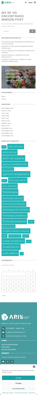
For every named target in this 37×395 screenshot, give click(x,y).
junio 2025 (5, 116)
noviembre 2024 (7, 131)
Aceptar (18, 378)
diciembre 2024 (6, 128)
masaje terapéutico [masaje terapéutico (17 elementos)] (13, 240)
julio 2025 (5, 113)
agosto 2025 (6, 111)
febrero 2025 (6, 123)
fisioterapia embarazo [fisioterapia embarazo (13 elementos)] (13, 204)
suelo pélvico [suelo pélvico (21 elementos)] (10, 253)
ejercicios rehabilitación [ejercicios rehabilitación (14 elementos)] (14, 164)
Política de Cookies (8, 349)
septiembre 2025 (7, 108)
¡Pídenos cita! (10, 84)
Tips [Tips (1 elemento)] (22, 253)
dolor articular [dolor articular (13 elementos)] (15, 146)
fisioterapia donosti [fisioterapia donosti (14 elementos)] (12, 198)
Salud (3, 99)
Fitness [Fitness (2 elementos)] (31, 221)
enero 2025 (5, 126)
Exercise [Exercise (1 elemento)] (4, 180)
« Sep (3, 295)
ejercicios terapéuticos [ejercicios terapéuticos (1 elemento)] (7, 169)
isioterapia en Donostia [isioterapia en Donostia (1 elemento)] (14, 236)
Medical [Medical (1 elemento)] (28, 241)
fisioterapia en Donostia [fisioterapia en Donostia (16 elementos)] (15, 209)
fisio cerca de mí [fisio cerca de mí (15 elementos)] (17, 180)
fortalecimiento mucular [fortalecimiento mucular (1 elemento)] (8, 226)
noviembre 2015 (7, 133)
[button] (34, 367)
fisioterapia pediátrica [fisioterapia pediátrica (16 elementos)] (14, 215)
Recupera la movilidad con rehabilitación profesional (17, 47)
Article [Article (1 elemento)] (4, 147)
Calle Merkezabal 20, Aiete (16, 336)
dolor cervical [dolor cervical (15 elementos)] (9, 152)
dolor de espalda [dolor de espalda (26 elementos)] (13, 158)
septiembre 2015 (7, 136)
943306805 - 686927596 (15, 328)
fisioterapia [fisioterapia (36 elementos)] (9, 192)
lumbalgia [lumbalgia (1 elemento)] (25, 236)
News (3, 96)
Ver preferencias (19, 389)
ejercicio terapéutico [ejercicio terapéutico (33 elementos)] (15, 174)
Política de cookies (8, 392)
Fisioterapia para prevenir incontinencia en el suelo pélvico (17, 43)
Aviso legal (5, 347)
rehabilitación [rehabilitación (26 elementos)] (11, 247)
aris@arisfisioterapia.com (15, 332)
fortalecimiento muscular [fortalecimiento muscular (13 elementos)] (15, 231)
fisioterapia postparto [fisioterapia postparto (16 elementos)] (14, 221)
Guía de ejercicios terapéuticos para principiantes (15, 56)
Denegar (18, 383)
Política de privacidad (21, 392)
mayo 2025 (5, 118)
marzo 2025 (5, 121)
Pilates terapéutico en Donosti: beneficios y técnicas (18, 51)
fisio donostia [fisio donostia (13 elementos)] (9, 186)
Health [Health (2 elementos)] (4, 236)
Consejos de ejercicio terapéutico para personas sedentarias (16, 60)
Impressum (31, 392)
